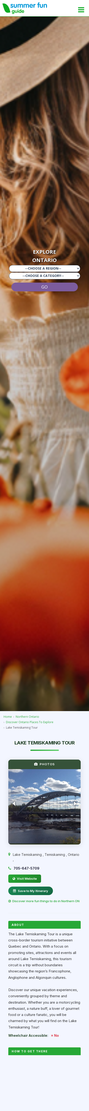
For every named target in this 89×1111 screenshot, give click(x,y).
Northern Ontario (27, 717)
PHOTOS (44, 764)
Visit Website (25, 878)
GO (44, 287)
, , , (46, 857)
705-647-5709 (26, 868)
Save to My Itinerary (30, 891)
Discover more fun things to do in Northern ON (44, 901)
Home (8, 717)
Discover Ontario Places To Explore (29, 722)
